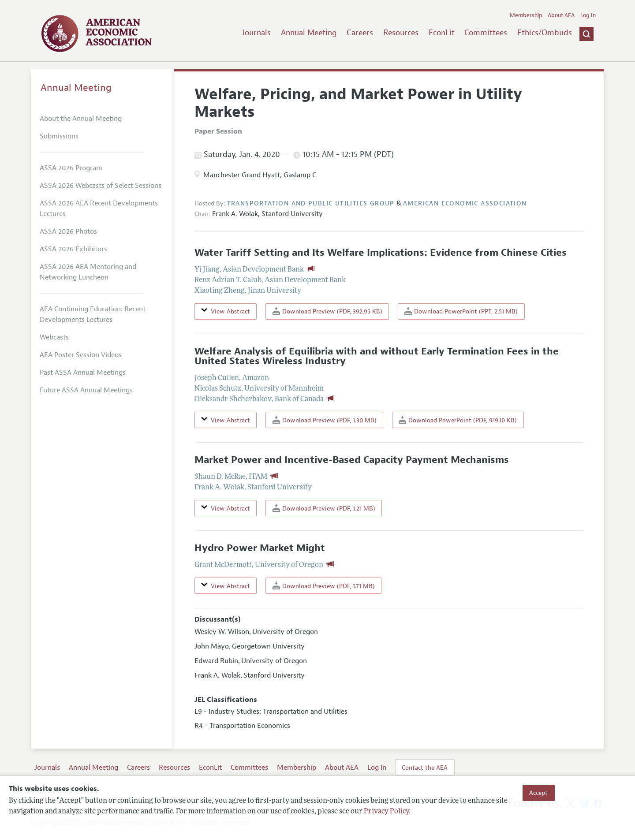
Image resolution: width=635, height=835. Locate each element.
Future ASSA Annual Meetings (86, 390)
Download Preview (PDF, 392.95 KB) (327, 311)
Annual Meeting (309, 32)
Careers (360, 32)
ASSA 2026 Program (71, 168)
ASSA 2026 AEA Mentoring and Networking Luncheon (88, 272)
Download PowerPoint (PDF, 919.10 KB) (458, 420)
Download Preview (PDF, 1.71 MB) (324, 586)
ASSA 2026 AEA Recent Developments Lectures (99, 208)
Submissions (59, 136)
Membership (526, 15)
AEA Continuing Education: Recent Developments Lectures (93, 314)
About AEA (561, 15)
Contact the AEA (425, 768)
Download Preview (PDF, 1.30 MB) (325, 420)
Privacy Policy (386, 811)
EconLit (442, 32)
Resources (400, 32)
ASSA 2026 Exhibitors (73, 249)
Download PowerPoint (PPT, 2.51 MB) (461, 311)
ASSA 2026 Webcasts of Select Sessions (100, 185)
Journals (256, 32)
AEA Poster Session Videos (81, 354)
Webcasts (54, 337)
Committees (485, 32)
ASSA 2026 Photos (68, 231)
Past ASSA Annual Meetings (83, 372)
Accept (538, 793)
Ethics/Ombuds (544, 32)
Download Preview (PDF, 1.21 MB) (324, 508)
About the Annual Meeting (81, 118)
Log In (588, 15)
